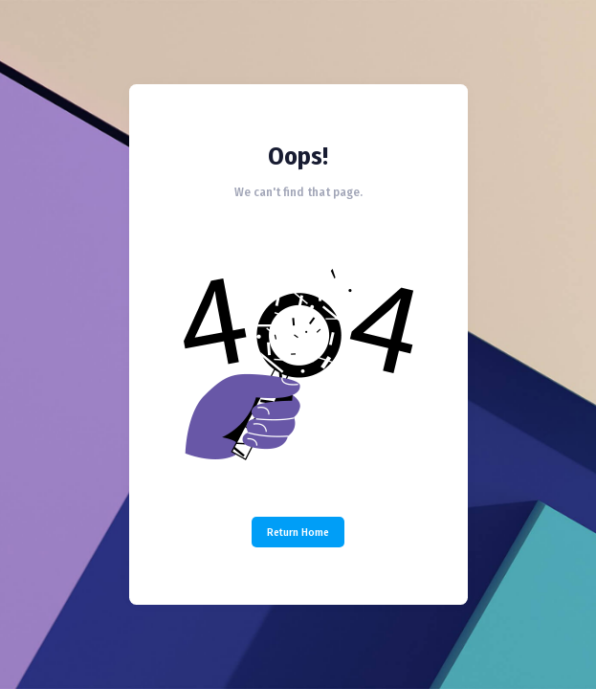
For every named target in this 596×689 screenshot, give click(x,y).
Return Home (298, 532)
